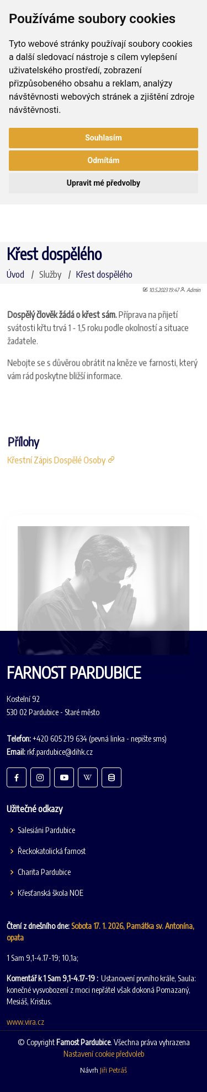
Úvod (15, 274)
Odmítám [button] (104, 160)
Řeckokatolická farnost (52, 851)
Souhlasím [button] (103, 137)
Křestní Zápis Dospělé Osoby (63, 457)
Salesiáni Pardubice (46, 830)
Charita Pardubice (44, 872)
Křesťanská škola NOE (50, 893)
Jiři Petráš (113, 1070)
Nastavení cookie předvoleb (103, 1053)
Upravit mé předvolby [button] (103, 183)
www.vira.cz (25, 1021)
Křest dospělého (104, 274)
